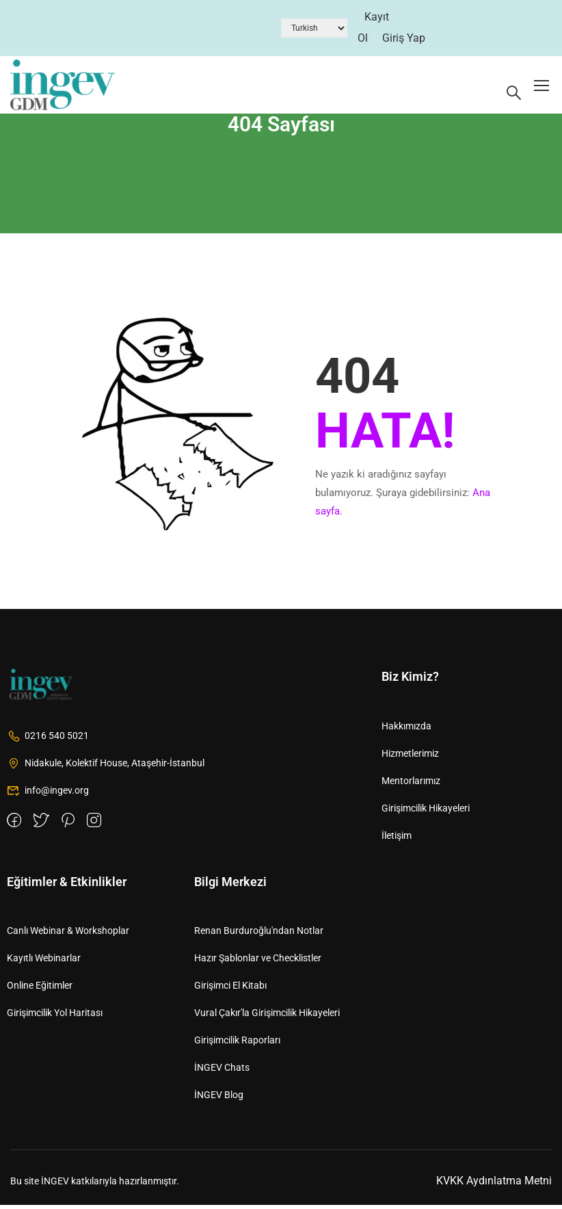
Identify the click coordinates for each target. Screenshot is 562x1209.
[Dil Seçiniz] (314, 28)
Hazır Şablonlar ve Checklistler (257, 962)
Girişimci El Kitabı (230, 989)
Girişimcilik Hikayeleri (426, 811)
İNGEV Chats (222, 1071)
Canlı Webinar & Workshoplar (68, 934)
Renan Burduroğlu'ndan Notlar (258, 934)
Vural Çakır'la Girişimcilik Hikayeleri (267, 1016)
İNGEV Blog (218, 1098)
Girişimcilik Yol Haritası (55, 1016)
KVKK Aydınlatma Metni (494, 1184)
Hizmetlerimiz (410, 756)
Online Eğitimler (39, 989)
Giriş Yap (403, 37)
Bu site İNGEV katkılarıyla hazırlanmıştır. (94, 1184)
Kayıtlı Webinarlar (44, 962)
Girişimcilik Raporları (237, 1044)
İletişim (397, 838)
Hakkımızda (406, 729)
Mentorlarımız (411, 784)
